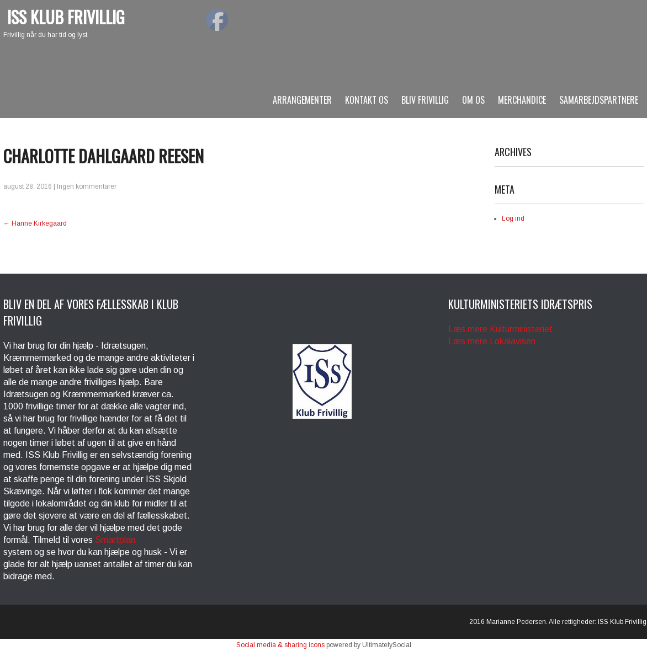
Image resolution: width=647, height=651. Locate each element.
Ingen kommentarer (86, 186)
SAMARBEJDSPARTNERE (598, 99)
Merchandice (522, 99)
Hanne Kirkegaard (35, 223)
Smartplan (115, 540)
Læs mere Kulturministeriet (500, 329)
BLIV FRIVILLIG (425, 99)
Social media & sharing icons (280, 645)
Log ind (513, 218)
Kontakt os (366, 99)
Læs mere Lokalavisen (491, 341)
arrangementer (302, 99)
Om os (473, 99)
